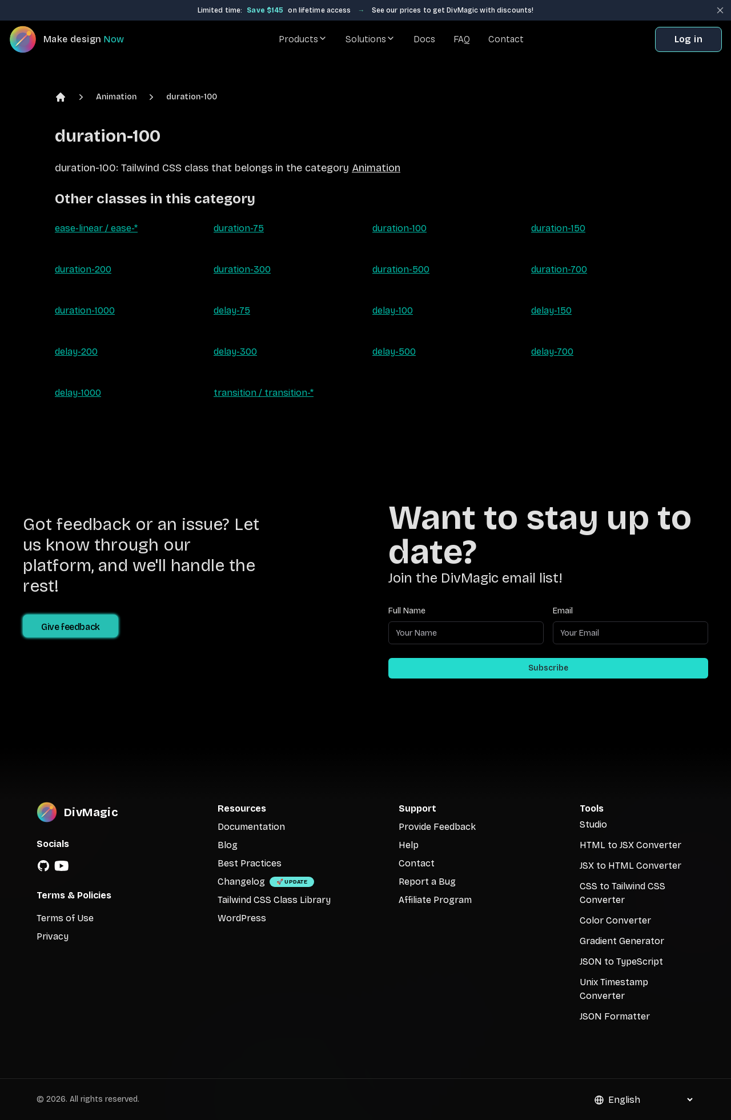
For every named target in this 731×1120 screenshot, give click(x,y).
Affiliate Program (435, 899)
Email (563, 611)
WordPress (242, 918)
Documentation (251, 826)
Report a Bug (427, 881)
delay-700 (552, 351)
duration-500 (400, 269)
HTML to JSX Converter (630, 845)
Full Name (406, 611)
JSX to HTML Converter (630, 865)
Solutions (370, 39)
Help (409, 845)
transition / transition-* (264, 392)
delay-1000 (78, 392)
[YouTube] (62, 866)
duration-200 (83, 269)
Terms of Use (65, 918)
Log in (688, 39)
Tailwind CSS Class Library (274, 899)
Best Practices (250, 863)
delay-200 (76, 351)
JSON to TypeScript (621, 961)
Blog (228, 845)
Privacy (53, 936)
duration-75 (239, 228)
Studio (593, 824)
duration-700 (559, 269)
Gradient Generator (622, 941)
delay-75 (232, 310)
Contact (506, 39)
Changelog (241, 881)
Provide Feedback (437, 826)
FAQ (461, 39)
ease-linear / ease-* (96, 228)
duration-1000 (85, 310)
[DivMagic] (78, 39)
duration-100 (191, 97)
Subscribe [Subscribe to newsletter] (548, 668)
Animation (116, 97)
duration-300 (242, 269)
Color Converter (615, 920)
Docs (424, 39)
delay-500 (394, 351)
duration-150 (558, 228)
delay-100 (392, 310)
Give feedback (70, 626)
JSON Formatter (615, 1016)
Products (303, 39)
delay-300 (235, 351)
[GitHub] (43, 866)
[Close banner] (720, 10)
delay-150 (551, 310)
